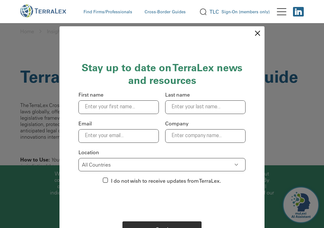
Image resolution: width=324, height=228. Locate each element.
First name (90, 95)
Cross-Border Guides (165, 11)
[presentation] (162, 202)
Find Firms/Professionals (108, 11)
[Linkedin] (298, 11)
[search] (203, 12)
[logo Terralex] (47, 11)
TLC (214, 12)
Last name (177, 95)
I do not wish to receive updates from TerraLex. (166, 181)
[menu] (281, 12)
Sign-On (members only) (245, 11)
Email (85, 123)
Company (177, 123)
